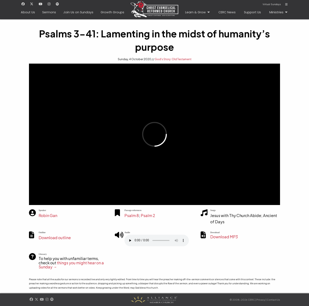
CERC (153, 6)
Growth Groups (112, 12)
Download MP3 (224, 236)
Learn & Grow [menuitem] (195, 12)
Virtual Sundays (272, 4)
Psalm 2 (148, 215)
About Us (28, 12)
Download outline (55, 237)
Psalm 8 (131, 215)
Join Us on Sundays (78, 12)
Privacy (260, 299)
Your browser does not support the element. (156, 240)
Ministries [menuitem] (276, 12)
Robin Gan (48, 215)
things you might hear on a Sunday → (71, 264)
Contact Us (273, 299)
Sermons (49, 12)
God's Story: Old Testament (173, 59)
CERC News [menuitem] (227, 12)
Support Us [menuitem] (252, 12)
